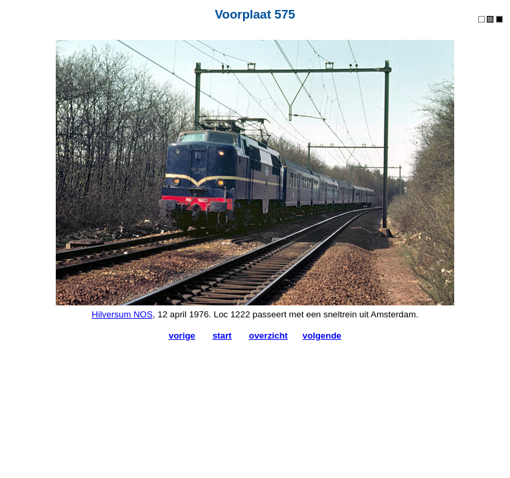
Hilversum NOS (122, 314)
